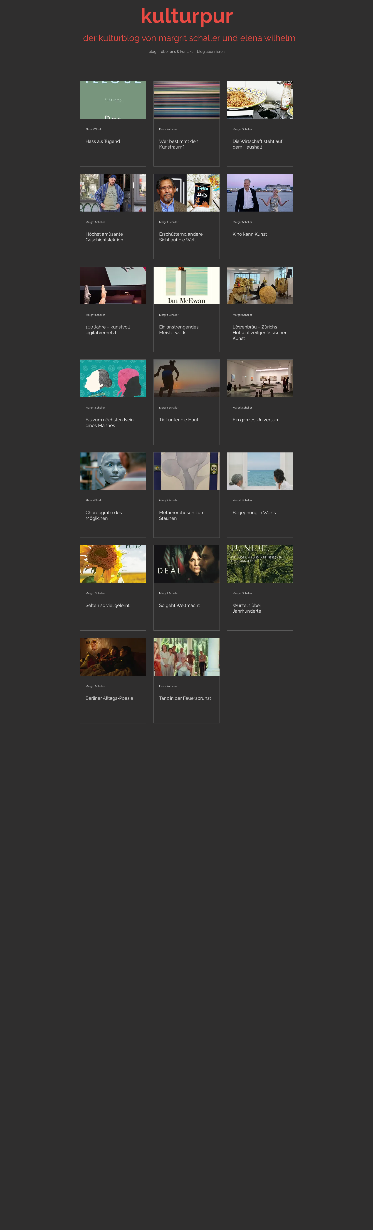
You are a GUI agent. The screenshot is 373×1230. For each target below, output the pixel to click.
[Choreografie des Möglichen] (113, 471)
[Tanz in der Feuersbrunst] (187, 657)
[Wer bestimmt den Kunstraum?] (187, 100)
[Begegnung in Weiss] (260, 471)
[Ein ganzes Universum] (260, 378)
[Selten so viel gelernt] (113, 564)
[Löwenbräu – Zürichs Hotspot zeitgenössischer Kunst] (260, 285)
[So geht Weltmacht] (187, 564)
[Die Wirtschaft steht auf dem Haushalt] (260, 100)
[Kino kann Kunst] (260, 193)
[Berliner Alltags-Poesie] (113, 657)
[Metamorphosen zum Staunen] (187, 471)
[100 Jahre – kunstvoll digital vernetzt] (113, 285)
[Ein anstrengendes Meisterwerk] (187, 285)
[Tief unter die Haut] (187, 378)
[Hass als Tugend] (113, 100)
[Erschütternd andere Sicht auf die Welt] (187, 193)
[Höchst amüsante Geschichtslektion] (113, 193)
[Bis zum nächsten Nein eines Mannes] (113, 378)
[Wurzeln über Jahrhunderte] (260, 564)
